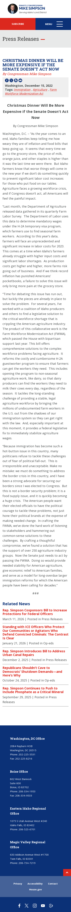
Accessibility (35, 883)
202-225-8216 (23, 758)
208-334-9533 (23, 795)
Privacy (18, 883)
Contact (53, 883)
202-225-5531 (27, 754)
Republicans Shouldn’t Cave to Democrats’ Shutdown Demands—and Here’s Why (32, 671)
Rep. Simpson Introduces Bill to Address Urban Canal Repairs (33, 653)
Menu (54, 25)
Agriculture (40, 90)
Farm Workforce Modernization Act (31, 92)
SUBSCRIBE (18, 23)
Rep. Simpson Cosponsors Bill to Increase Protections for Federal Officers (34, 612)
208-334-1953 (27, 791)
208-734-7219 (27, 863)
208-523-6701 (27, 829)
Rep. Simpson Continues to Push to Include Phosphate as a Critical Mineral (33, 690)
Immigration (22, 90)
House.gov (35, 889)
